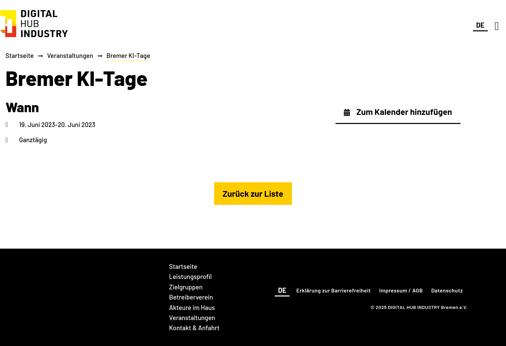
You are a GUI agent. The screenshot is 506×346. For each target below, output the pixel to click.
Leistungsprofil (190, 276)
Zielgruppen (186, 287)
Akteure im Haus (192, 307)
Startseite (20, 55)
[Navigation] (497, 25)
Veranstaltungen (70, 55)
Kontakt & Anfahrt (194, 328)
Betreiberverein (191, 297)
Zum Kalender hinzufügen (398, 111)
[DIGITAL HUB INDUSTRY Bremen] (34, 38)
